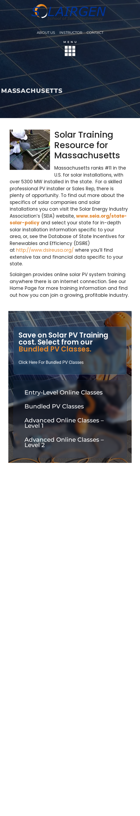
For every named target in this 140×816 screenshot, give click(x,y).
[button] (70, 52)
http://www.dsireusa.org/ (45, 250)
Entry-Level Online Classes (63, 392)
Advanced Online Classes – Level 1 (64, 423)
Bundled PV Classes (54, 406)
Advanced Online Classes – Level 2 (64, 442)
